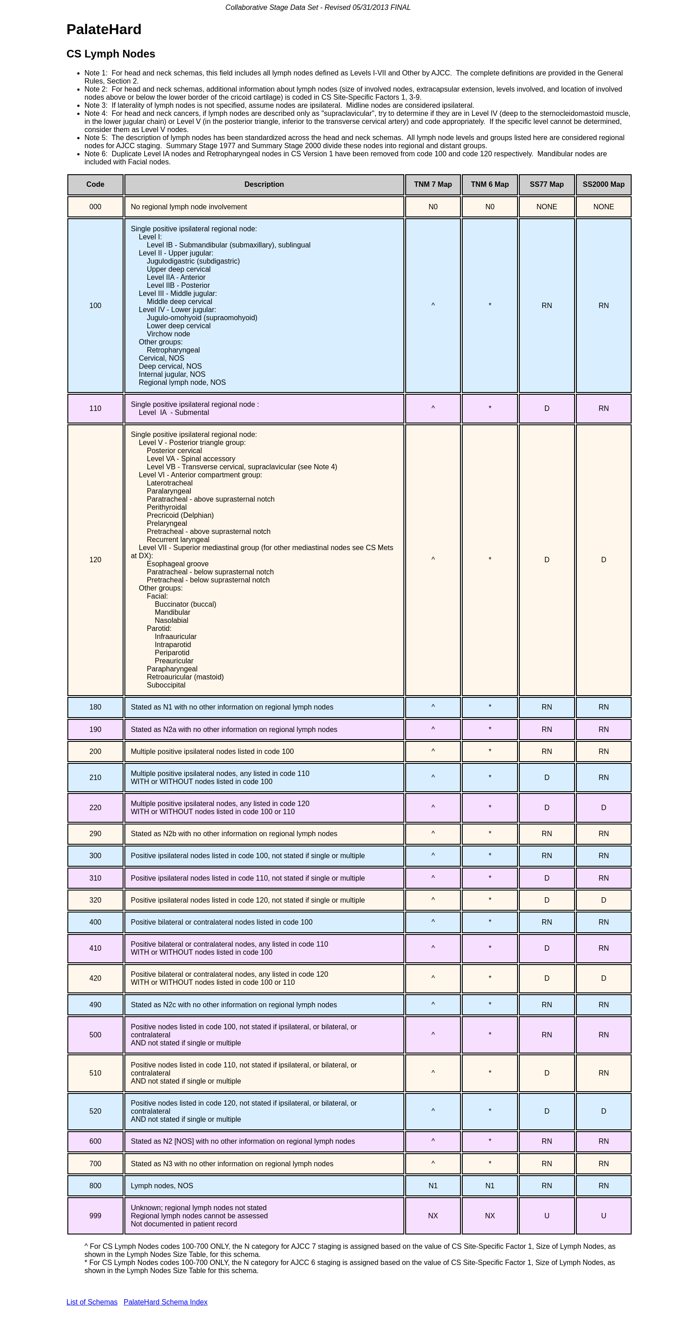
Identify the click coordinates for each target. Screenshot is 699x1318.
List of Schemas (92, 1302)
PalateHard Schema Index (166, 1302)
